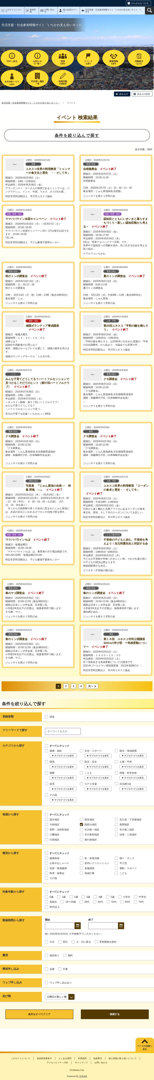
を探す (63, 62)
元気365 (83, 1076)
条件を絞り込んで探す (77, 135)
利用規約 (82, 1058)
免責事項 (97, 1058)
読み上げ (123, 94)
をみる (139, 62)
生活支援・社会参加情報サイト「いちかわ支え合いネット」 (31, 103)
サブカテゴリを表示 (64, 755)
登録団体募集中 (44, 1058)
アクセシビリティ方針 (57, 1062)
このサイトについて (13, 11)
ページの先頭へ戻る (144, 1047)
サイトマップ (81, 1062)
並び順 (6, 996)
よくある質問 (65, 1058)
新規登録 (33, 11)
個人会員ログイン (70, 11)
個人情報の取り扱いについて (123, 1058)
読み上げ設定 (143, 94)
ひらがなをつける (140, 3)
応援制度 (63, 82)
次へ (90, 686)
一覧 (37, 82)
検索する (115, 1014)
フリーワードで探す (14, 730)
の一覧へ (37, 62)
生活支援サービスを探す (12, 83)
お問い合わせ (49, 11)
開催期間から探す (13, 920)
